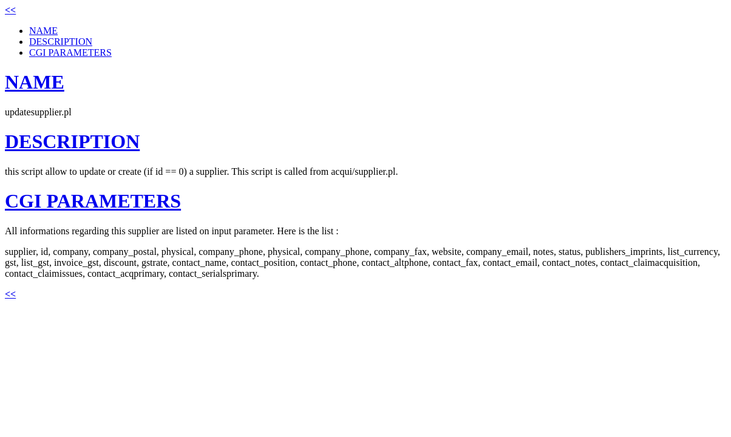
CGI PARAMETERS (70, 52)
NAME (43, 30)
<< (10, 10)
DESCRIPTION (60, 41)
